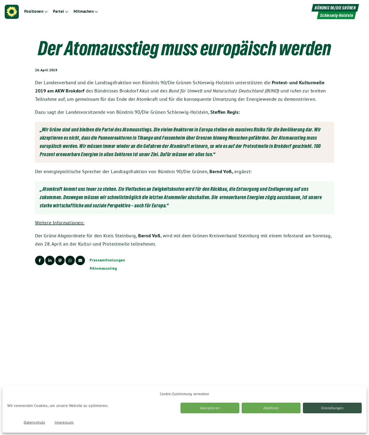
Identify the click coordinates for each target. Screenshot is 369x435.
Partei (58, 11)
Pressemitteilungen (107, 260)
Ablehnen (271, 408)
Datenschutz (34, 422)
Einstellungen (332, 408)
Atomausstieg (104, 268)
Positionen (33, 11)
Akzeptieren (210, 408)
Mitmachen (84, 11)
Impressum (64, 422)
